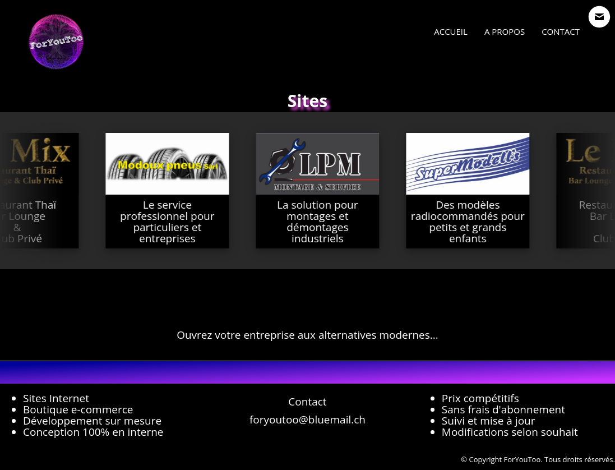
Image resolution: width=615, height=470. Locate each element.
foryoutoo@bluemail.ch (307, 419)
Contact (561, 31)
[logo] (56, 42)
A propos (504, 31)
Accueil (451, 31)
